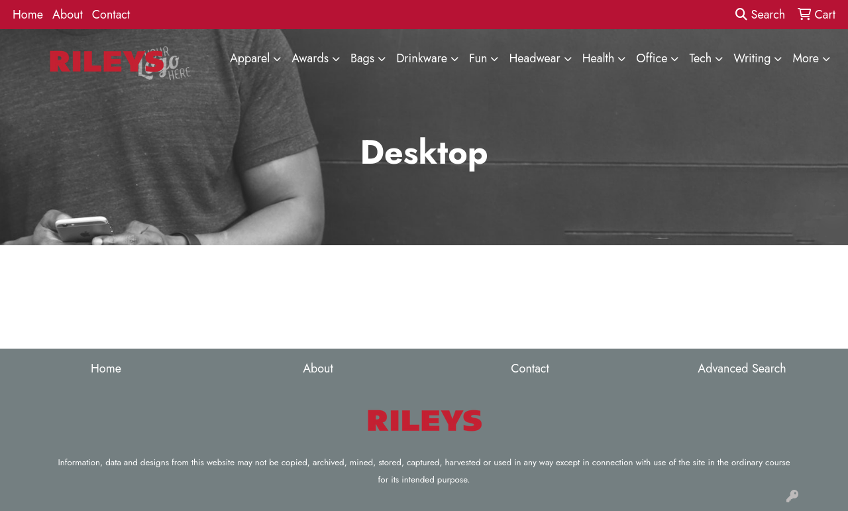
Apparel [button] (250, 58)
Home (28, 14)
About (67, 14)
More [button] (805, 58)
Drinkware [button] (421, 58)
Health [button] (598, 58)
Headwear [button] (534, 58)
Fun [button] (478, 58)
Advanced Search (742, 368)
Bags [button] (362, 58)
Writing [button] (751, 58)
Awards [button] (310, 58)
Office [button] (651, 58)
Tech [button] (700, 58)
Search (760, 14)
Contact (111, 14)
